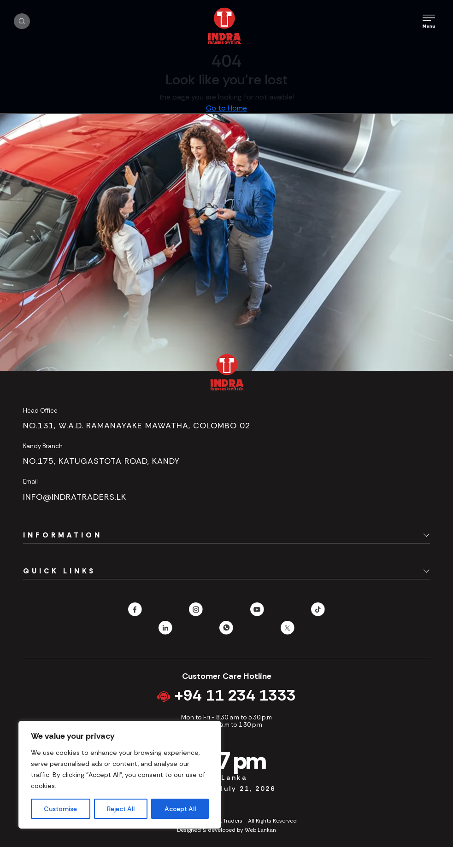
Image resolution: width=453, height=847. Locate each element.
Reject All (121, 809)
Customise (60, 809)
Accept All (180, 809)
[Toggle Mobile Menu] (428, 21)
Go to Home (226, 108)
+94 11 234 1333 (226, 695)
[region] (119, 775)
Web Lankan (260, 830)
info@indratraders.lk (74, 496)
